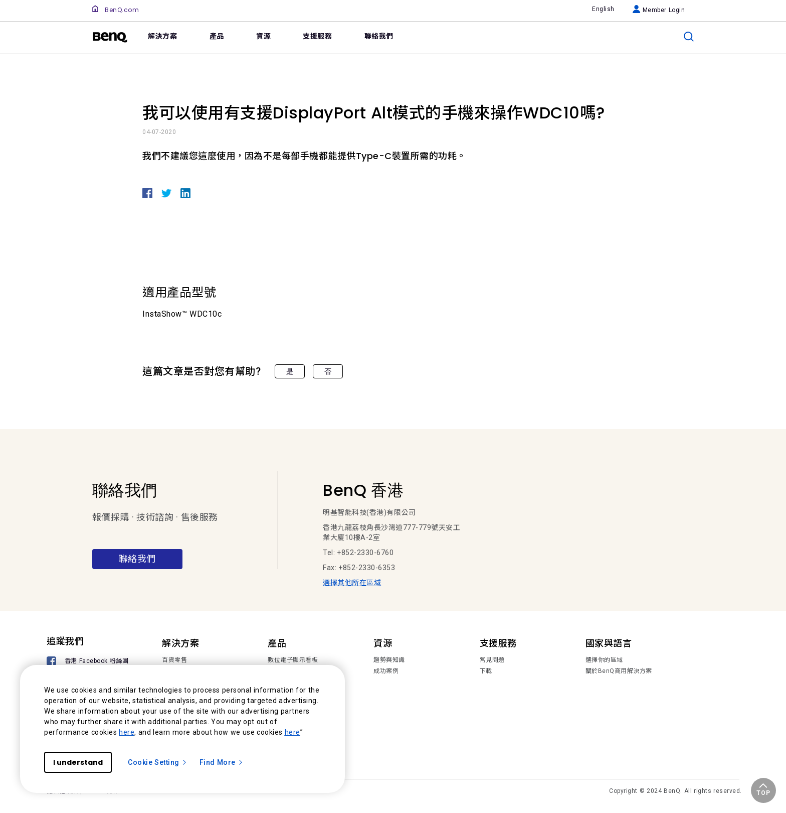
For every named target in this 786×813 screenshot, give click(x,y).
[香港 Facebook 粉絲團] (89, 662)
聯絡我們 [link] (379, 36)
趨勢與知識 (389, 659)
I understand (78, 762)
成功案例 (386, 670)
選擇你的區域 (604, 659)
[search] (689, 37)
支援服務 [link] (317, 36)
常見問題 (492, 659)
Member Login (659, 10)
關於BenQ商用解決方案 (618, 670)
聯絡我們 (137, 559)
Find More (222, 762)
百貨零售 (174, 659)
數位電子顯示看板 (293, 659)
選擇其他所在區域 (352, 583)
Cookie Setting (157, 762)
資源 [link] (263, 36)
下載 (486, 670)
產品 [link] (217, 36)
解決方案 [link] (162, 36)
